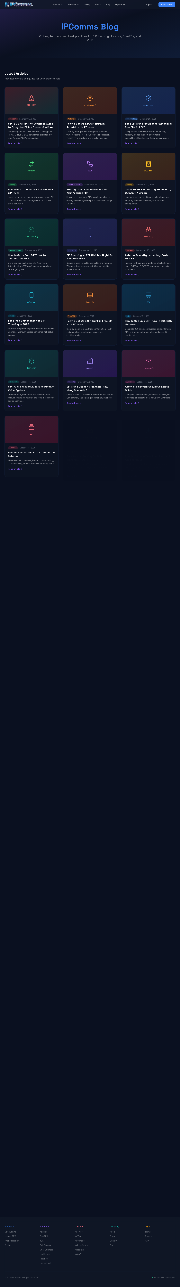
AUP (147, 1241)
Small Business (46, 1250)
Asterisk (43, 1232)
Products (57, 4)
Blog (108, 4)
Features (44, 1259)
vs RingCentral (81, 1245)
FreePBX (44, 1236)
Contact (113, 1241)
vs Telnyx (79, 1236)
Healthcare (45, 1254)
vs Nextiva (79, 1250)
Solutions (73, 4)
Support (120, 4)
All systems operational (164, 1277)
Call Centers (45, 1245)
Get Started (167, 4)
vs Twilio (79, 1232)
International (45, 1263)
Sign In (150, 4)
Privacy (148, 1236)
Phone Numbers (12, 1241)
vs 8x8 (78, 1254)
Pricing (87, 4)
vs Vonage (80, 1241)
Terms (148, 1232)
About (98, 4)
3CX (42, 1241)
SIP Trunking (10, 1232)
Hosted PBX (10, 1236)
